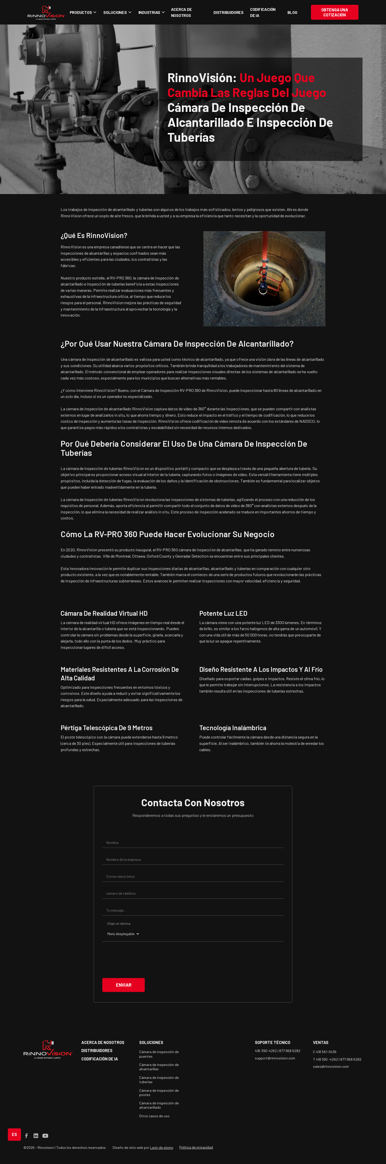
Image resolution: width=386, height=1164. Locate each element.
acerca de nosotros (102, 1042)
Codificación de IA (263, 12)
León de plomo (161, 1147)
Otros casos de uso (154, 1116)
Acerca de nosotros (181, 12)
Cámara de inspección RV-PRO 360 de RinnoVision (184, 390)
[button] (82, 12)
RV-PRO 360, (121, 277)
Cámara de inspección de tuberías (159, 1079)
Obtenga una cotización (334, 12)
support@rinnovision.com (275, 1058)
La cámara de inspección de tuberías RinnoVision (102, 468)
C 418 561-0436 (324, 1052)
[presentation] (140, 960)
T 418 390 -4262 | (326, 1059)
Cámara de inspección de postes (159, 1092)
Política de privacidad (196, 1147)
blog (292, 12)
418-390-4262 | (267, 1051)
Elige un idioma (118, 923)
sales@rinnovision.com (331, 1066)
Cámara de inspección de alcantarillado (159, 1105)
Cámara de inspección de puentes (159, 1054)
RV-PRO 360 (167, 549)
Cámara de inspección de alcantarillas (159, 1066)
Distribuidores (228, 12)
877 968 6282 (289, 1051)
